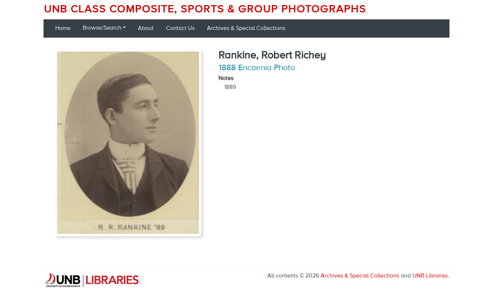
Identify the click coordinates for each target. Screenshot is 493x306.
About (146, 28)
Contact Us (180, 28)
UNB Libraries (430, 276)
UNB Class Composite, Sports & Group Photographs (205, 9)
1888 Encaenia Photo (257, 68)
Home (63, 28)
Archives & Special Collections (246, 28)
